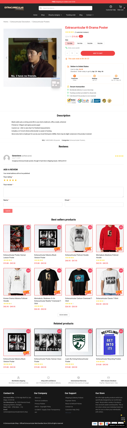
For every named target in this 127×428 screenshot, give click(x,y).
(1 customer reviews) (82, 32)
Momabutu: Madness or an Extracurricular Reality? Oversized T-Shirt (47, 301)
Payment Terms (70, 401)
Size (66, 40)
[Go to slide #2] (38, 94)
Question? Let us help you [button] (117, 425)
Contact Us (69, 406)
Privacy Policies (40, 404)
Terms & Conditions (41, 401)
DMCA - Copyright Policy (43, 406)
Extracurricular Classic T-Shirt (107, 298)
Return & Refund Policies (73, 404)
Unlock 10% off (123, 418)
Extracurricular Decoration (20, 22)
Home (5, 22)
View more (63, 315)
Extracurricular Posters (41, 22)
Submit (8, 211)
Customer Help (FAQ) (72, 409)
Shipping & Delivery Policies (74, 398)
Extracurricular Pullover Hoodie (77, 255)
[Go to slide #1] (27, 94)
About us (38, 398)
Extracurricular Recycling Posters (108, 359)
